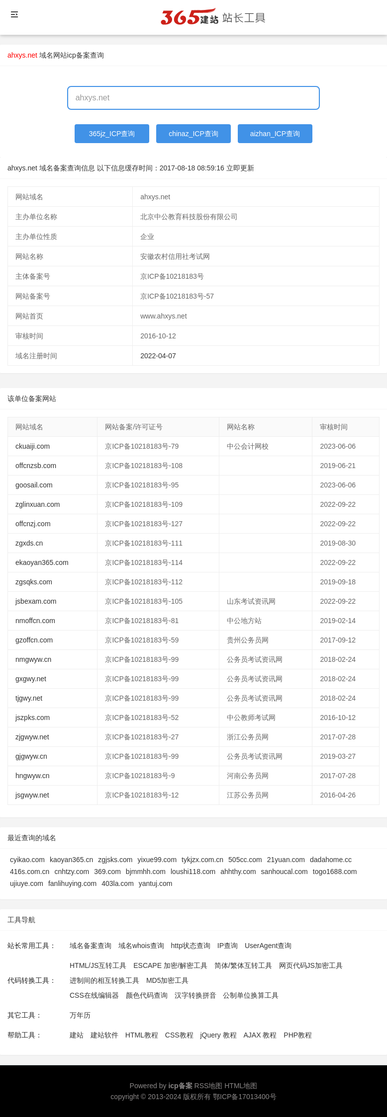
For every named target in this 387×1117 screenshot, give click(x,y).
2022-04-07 (158, 356)
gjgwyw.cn (31, 756)
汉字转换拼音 (195, 995)
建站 (77, 1035)
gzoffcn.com (34, 640)
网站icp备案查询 (78, 55)
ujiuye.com (26, 883)
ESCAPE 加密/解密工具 (170, 965)
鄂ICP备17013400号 (245, 1097)
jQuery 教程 (218, 1035)
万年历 (80, 1015)
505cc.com (245, 860)
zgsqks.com (33, 582)
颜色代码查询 (147, 995)
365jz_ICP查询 (112, 134)
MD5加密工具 (167, 980)
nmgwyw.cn (33, 659)
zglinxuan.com (37, 504)
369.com (107, 872)
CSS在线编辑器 (94, 995)
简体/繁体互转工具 (243, 965)
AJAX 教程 (260, 1035)
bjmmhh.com (146, 872)
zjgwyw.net (32, 737)
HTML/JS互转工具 (98, 965)
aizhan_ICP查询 (275, 134)
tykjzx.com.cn (202, 860)
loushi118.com (193, 872)
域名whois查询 (141, 946)
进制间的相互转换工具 (104, 980)
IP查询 (227, 946)
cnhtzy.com (71, 872)
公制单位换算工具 (251, 995)
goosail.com (34, 485)
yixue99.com (157, 860)
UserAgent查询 (268, 946)
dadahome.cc (331, 860)
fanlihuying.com (72, 883)
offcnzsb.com (35, 466)
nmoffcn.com (35, 621)
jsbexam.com (35, 601)
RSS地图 (208, 1086)
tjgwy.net (28, 698)
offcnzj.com (33, 524)
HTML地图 (240, 1086)
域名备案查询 (90, 946)
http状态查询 (190, 946)
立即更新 (240, 168)
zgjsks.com (115, 860)
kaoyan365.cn (71, 860)
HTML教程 (141, 1035)
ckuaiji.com (32, 446)
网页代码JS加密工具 (311, 965)
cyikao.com (27, 860)
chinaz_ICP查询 (193, 134)
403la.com (117, 883)
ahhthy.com (238, 872)
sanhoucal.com (284, 872)
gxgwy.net (30, 679)
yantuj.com (156, 883)
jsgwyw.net (32, 795)
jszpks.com (32, 717)
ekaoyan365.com (42, 562)
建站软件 (104, 1035)
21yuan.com (286, 860)
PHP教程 (298, 1035)
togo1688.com (335, 872)
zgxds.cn (29, 543)
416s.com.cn (29, 872)
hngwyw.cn (32, 776)
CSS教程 (179, 1035)
